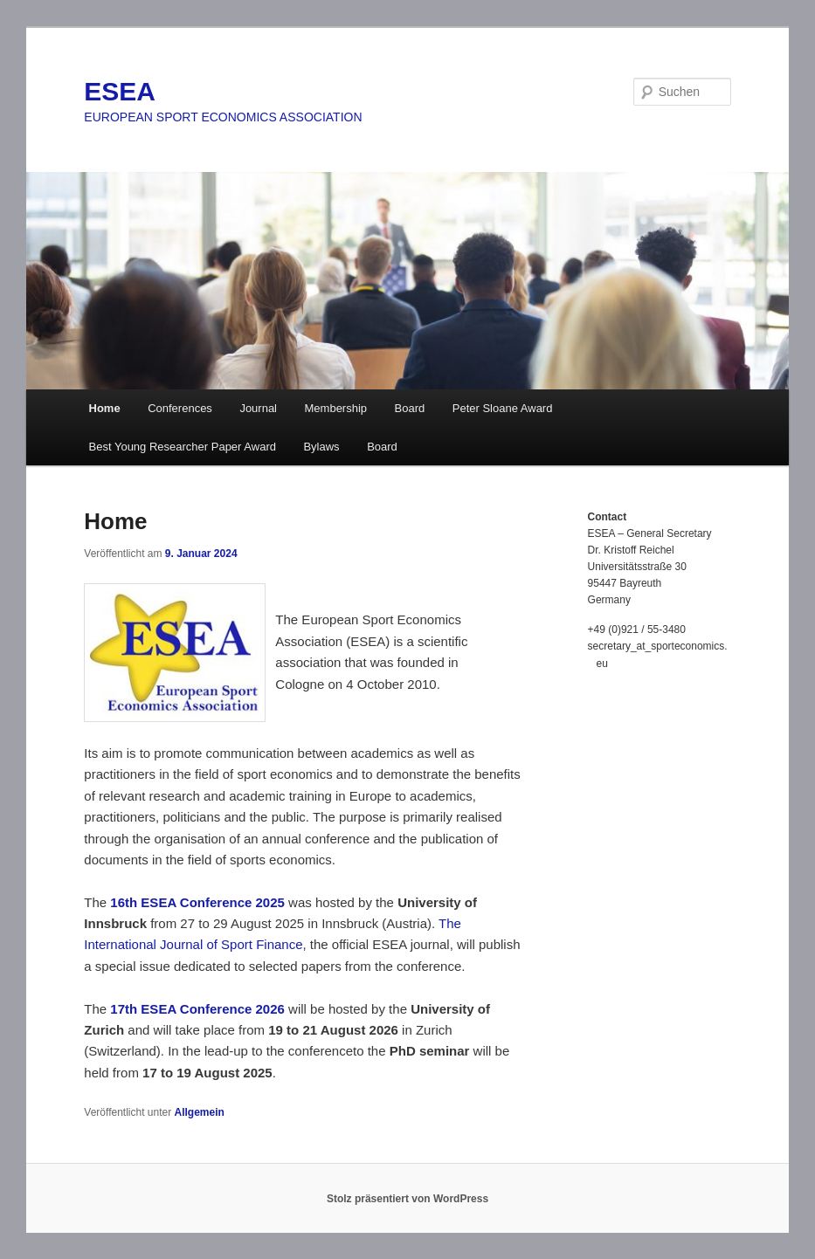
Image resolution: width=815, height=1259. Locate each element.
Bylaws (321, 446)
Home (105, 408)
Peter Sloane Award (502, 408)
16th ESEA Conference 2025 (197, 902)
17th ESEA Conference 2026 (197, 1008)
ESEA (119, 91)
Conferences (180, 408)
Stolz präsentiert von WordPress (407, 1199)
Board (410, 408)
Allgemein (199, 1112)
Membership (336, 408)
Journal (258, 408)
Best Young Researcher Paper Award (182, 446)
